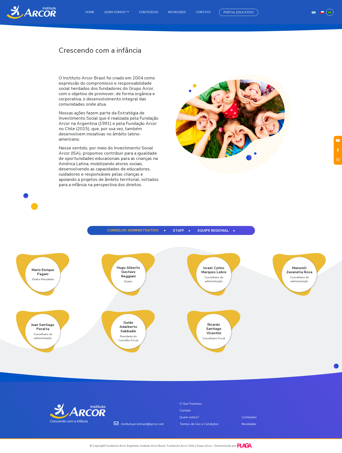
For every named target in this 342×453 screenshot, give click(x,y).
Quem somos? (115, 12)
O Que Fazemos (191, 404)
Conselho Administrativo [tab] (133, 230)
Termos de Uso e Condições (199, 424)
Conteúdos (148, 12)
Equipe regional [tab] (213, 230)
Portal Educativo (239, 12)
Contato (203, 12)
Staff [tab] (178, 230)
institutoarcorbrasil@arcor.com (142, 424)
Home (90, 12)
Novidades (177, 12)
